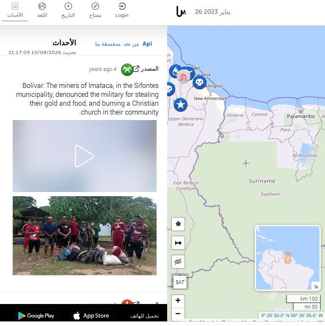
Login (122, 10)
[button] (180, 104)
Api (147, 44)
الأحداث (15, 10)
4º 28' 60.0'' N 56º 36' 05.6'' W (292, 315)
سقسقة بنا (108, 44)
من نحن (131, 44)
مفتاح (95, 10)
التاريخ (68, 10)
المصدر (150, 68)
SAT (180, 282)
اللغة (42, 10)
